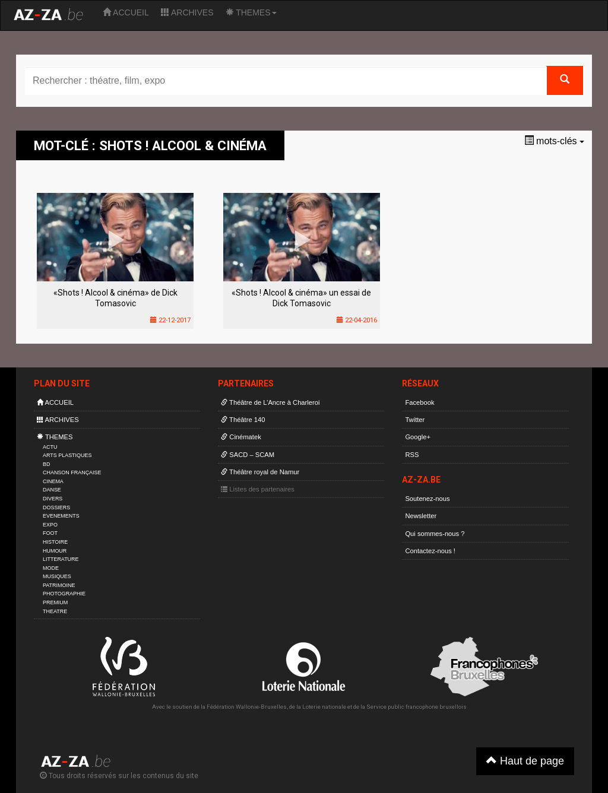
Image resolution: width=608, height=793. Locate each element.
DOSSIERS (56, 507)
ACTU (50, 447)
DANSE (52, 490)
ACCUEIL (126, 12)
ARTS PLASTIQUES (67, 455)
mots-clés (554, 141)
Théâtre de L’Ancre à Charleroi (270, 402)
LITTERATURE (61, 559)
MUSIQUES (57, 576)
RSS (412, 454)
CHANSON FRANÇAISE (72, 472)
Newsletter (420, 515)
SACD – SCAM (247, 454)
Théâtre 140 (243, 419)
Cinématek (241, 436)
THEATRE (55, 611)
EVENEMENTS (61, 516)
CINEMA (53, 481)
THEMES (251, 12)
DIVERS (52, 499)
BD (46, 464)
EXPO (50, 525)
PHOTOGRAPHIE (64, 594)
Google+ (417, 436)
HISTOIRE (55, 542)
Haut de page (525, 760)
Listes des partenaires (257, 489)
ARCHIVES (187, 12)
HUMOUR (54, 551)
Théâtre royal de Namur (260, 471)
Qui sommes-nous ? (434, 533)
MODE (51, 568)
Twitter (415, 419)
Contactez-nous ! (430, 550)
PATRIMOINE (59, 585)
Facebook (419, 402)
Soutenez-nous (427, 498)
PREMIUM (55, 602)
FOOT (50, 533)
